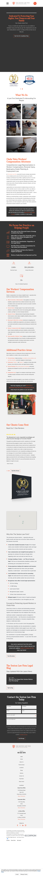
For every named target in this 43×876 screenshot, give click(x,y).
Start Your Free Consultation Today (21, 36)
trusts (19, 366)
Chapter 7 (15, 362)
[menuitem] (8, 840)
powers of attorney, (25, 366)
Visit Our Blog (10, 687)
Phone (8, 710)
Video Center (21, 781)
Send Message (21, 738)
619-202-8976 (21, 753)
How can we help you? (11, 719)
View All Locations (11, 656)
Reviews (21, 773)
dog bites (14, 360)
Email (23, 710)
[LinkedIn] (23, 825)
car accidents (24, 358)
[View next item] (22, 89)
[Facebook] (17, 825)
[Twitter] (20, 825)
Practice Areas (21, 764)
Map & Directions (21, 796)
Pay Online (21, 778)
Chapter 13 (21, 362)
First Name (9, 706)
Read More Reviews (15, 470)
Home (21, 759)
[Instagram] (25, 825)
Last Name (24, 706)
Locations (21, 767)
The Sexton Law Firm (12, 174)
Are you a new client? (11, 715)
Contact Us (21, 776)
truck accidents (31, 358)
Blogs (21, 770)
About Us (21, 762)
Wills (17, 366)
